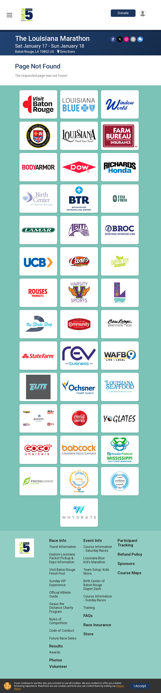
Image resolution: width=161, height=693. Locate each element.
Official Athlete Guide (60, 594)
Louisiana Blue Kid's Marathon (94, 560)
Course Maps (129, 573)
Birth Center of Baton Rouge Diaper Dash (94, 584)
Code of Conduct (61, 630)
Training (89, 608)
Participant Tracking (127, 542)
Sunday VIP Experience (57, 583)
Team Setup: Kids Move (96, 571)
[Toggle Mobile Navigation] (9, 15)
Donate (122, 13)
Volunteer (58, 666)
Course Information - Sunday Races (97, 598)
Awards (54, 652)
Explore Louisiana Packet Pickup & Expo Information (62, 558)
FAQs (88, 616)
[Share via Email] (133, 39)
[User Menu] (142, 13)
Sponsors (126, 564)
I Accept (140, 686)
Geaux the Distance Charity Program (61, 607)
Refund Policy (130, 554)
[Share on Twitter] (120, 39)
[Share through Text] (140, 39)
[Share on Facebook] (113, 39)
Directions (67, 52)
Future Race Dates (62, 638)
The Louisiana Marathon (52, 38)
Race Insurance (97, 625)
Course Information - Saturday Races (97, 548)
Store (88, 634)
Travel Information (62, 547)
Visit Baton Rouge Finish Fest (62, 571)
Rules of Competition (58, 621)
